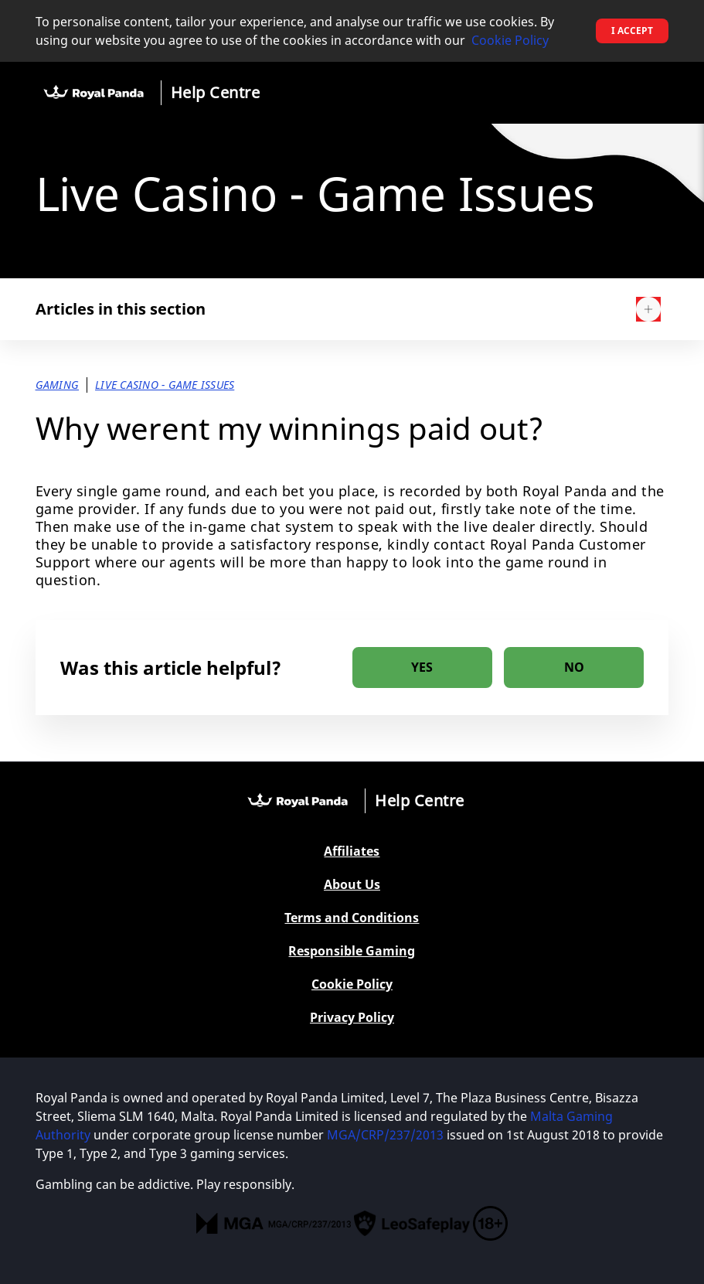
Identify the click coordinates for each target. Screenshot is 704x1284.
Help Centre (215, 92)
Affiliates (351, 851)
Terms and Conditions (351, 918)
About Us (352, 884)
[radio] (422, 667)
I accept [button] (632, 30)
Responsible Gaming (351, 951)
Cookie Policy (510, 40)
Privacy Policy (352, 1017)
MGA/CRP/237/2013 (385, 1134)
